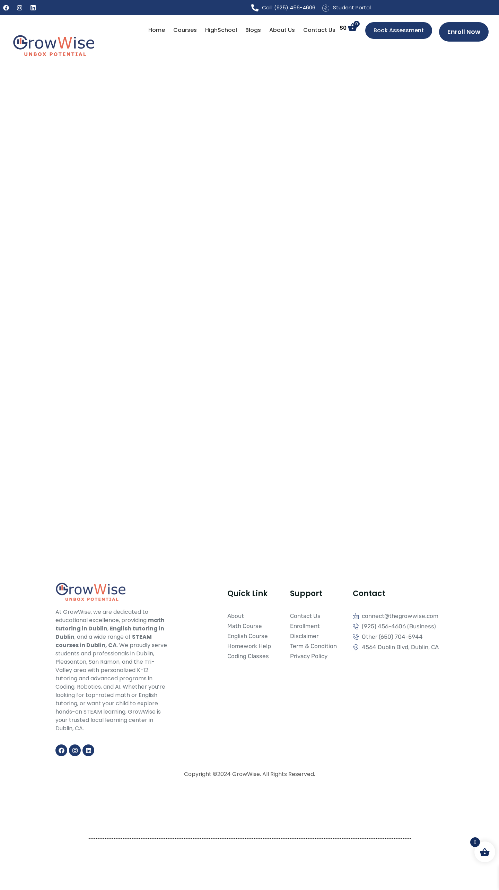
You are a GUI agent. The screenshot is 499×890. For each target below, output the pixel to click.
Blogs (253, 30)
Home (156, 30)
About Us (282, 30)
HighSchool (221, 30)
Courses (185, 30)
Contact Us (319, 30)
